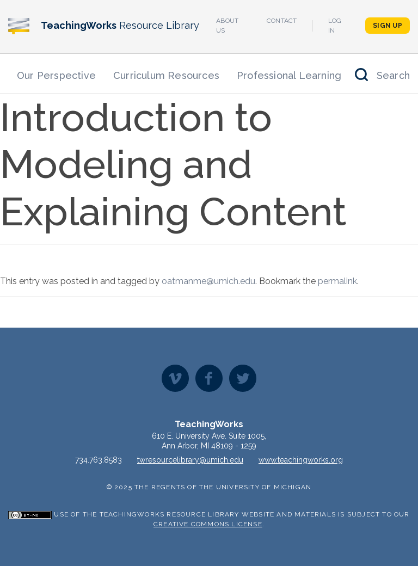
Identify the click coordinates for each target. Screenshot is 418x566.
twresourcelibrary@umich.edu (190, 460)
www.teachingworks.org (301, 460)
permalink (337, 281)
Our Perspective (56, 75)
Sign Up (387, 25)
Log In (335, 25)
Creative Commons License (207, 524)
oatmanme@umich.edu (208, 281)
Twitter (242, 378)
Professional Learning (289, 75)
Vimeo (175, 378)
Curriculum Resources (166, 75)
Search (393, 75)
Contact (282, 20)
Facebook (209, 378)
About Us (227, 25)
